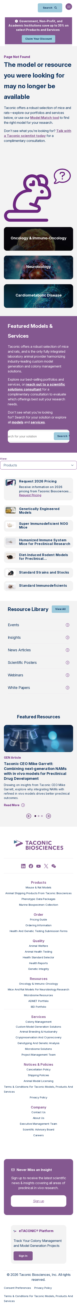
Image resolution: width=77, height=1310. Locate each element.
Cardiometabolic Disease (39, 295)
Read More (12, 805)
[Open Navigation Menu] (69, 6)
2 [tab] (38, 816)
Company (38, 1107)
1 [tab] (35, 816)
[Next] (47, 816)
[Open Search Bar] (50, 7)
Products (38, 882)
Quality (39, 941)
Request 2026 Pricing (38, 481)
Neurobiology (38, 266)
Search (64, 436)
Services (38, 1017)
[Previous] (29, 816)
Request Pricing (30, 495)
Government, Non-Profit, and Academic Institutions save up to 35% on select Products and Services (38, 25)
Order (38, 914)
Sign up (38, 1201)
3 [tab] (42, 816)
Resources (38, 979)
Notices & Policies (38, 1064)
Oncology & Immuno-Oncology (39, 238)
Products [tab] (10, 465)
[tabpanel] (38, 536)
